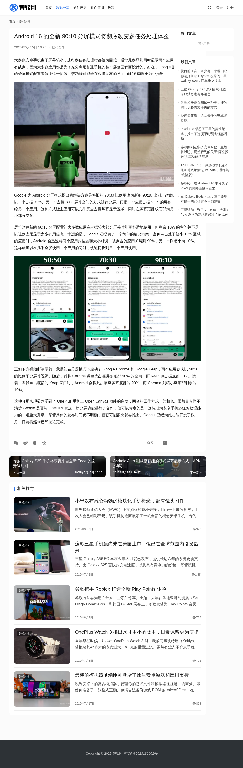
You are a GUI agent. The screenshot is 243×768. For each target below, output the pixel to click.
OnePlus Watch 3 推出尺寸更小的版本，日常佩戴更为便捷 (114, 627)
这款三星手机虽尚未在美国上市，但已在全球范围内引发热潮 (114, 540)
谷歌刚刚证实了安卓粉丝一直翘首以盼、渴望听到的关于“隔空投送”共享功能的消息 (204, 152)
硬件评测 (81, 7)
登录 (219, 7)
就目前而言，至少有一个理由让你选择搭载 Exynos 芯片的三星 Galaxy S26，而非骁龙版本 (204, 76)
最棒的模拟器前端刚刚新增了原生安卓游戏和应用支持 (114, 674)
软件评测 (98, 7)
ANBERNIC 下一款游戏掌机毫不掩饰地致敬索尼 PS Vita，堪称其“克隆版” (205, 170)
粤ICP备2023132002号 (140, 753)
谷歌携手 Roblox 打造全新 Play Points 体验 (109, 583)
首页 (49, 7)
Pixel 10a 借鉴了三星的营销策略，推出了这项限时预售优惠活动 (204, 133)
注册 (230, 7)
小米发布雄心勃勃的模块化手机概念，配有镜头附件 (114, 493)
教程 (112, 7)
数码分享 (63, 7)
